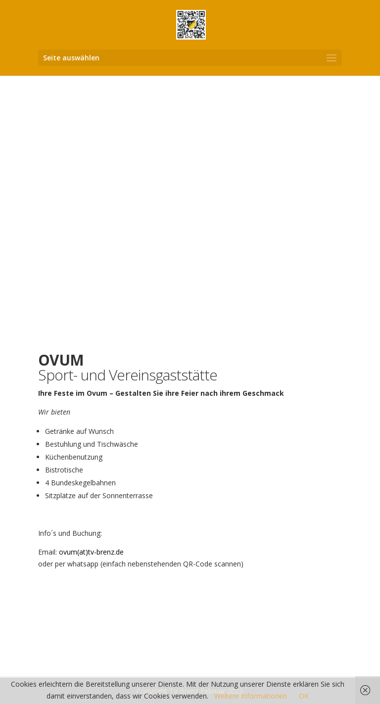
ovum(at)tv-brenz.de (91, 552)
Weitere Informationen (250, 696)
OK (304, 696)
